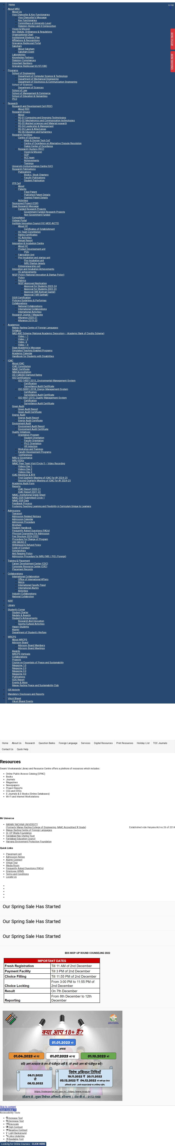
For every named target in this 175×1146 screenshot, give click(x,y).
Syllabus (16, 330)
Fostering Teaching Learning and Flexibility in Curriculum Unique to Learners (51, 506)
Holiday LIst (143, 743)
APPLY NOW (172, 39)
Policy (21, 277)
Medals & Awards (21, 615)
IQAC (10, 360)
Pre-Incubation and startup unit (34, 257)
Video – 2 (23, 339)
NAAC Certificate (21, 369)
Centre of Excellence (29, 137)
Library (11, 605)
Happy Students (20, 626)
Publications (24, 172)
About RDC (24, 109)
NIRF (10, 600)
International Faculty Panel (32, 585)
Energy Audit (18, 414)
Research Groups (21, 112)
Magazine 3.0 (19, 671)
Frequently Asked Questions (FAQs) (31, 530)
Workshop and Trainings (30, 449)
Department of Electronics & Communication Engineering (47, 81)
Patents (22, 189)
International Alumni (28, 588)
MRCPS (12, 636)
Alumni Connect (14, 859)
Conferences (25, 454)
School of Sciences (22, 84)
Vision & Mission (21, 29)
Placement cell (14, 854)
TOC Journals (160, 743)
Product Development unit (31, 249)
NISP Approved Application (32, 283)
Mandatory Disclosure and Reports (26, 694)
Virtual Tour (12, 862)
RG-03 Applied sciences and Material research (42, 123)
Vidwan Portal (19, 220)
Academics (13, 324)
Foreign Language (68, 743)
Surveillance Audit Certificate (39, 386)
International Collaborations (32, 309)
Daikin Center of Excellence (38, 146)
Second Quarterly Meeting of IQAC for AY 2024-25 (44, 480)
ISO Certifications (21, 377)
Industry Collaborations (24, 593)
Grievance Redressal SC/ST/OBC (29, 66)
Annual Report (25, 240)
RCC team (29, 157)
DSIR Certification (21, 297)
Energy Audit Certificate (30, 420)
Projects (16, 659)
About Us (17, 11)
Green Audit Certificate (30, 412)
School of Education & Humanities (29, 96)
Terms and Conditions (17, 874)
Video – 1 (23, 336)
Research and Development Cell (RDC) (32, 106)
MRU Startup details (34, 263)
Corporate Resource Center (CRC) (29, 566)
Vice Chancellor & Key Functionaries (31, 14)
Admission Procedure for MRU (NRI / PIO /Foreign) (39, 556)
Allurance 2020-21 (27, 317)
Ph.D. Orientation (32, 443)
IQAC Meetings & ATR (23, 474)
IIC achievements (27, 271)
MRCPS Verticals (21, 654)
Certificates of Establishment (39, 229)
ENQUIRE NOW (172, 62)
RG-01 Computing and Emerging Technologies (42, 117)
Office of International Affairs (33, 579)
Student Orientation (34, 437)
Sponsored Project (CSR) (25, 203)
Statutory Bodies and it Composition (37, 26)
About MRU (14, 9)
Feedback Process (22, 503)
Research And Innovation (31, 621)
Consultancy (18, 217)
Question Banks (47, 743)
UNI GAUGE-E (19, 542)
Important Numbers (22, 63)
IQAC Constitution (21, 366)
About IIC (23, 226)
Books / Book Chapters (36, 174)
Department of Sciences (31, 87)
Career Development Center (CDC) (30, 563)
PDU (26, 251)
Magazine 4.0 (19, 674)
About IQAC (18, 363)
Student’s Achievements (24, 618)
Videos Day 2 (25, 469)
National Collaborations (30, 306)
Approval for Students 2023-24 (40, 286)
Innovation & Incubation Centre (28, 243)
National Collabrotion (23, 596)
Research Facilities (22, 134)
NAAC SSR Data (20, 500)
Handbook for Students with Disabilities (33, 356)
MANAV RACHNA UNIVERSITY (46, 826)
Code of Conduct (21, 547)
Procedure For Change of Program (30, 539)
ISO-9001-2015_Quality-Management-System (42, 397)
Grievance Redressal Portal (26, 43)
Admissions (14, 510)
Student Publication (34, 180)
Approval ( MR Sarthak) (36, 294)
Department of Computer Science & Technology (43, 76)
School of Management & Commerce (31, 93)
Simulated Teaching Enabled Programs (32, 350)
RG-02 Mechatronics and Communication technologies (46, 120)
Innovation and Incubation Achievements (33, 269)
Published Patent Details (37, 194)
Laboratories (18, 54)
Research (13, 103)
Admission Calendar (22, 519)
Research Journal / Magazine (27, 314)
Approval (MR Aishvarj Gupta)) (39, 291)
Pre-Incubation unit (34, 260)
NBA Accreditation (21, 372)
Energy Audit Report (28, 417)
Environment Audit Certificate (33, 429)
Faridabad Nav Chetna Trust (20, 835)
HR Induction (30, 446)
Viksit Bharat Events (22, 701)
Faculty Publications (34, 177)
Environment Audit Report (31, 426)
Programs (13, 70)
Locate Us (11, 877)
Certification (30, 383)
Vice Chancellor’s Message (32, 17)
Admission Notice (15, 857)
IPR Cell (16, 183)
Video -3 (22, 342)
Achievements (31, 160)
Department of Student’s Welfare (29, 632)
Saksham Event (26, 51)
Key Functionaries (27, 20)
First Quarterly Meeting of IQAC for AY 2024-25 (43, 477)
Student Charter (20, 612)
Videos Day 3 (25, 472)
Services (85, 743)
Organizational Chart (22, 34)
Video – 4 (23, 344)
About (21, 114)
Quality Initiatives (21, 432)
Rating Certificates (27, 234)
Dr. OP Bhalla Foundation (19, 833)
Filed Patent (30, 191)
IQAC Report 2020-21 (29, 489)
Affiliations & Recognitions (26, 40)
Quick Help (22, 749)
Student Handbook (21, 527)
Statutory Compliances (24, 60)
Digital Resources (103, 743)
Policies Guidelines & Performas (29, 300)
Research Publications (24, 169)
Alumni (15, 629)
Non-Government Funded (37, 214)
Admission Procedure (23, 522)
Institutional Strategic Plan (26, 37)
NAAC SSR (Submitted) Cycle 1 (28, 497)
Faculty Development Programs (34, 452)
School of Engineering (23, 73)
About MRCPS (19, 639)
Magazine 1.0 (19, 665)
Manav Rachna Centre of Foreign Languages (35, 327)
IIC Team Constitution (29, 231)
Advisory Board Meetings (31, 648)
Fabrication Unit (26, 254)
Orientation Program (28, 434)
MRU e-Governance (22, 457)
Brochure (16, 525)
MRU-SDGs (18, 460)
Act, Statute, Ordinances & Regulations (32, 31)
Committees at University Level (34, 23)
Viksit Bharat (14, 698)
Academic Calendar (22, 353)
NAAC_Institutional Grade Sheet (28, 494)
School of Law (19, 90)
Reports (16, 486)
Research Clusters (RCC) (31, 149)
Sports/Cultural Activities (31, 623)
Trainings (29, 163)
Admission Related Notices (26, 516)
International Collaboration (25, 576)
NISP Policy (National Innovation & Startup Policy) (38, 274)
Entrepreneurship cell (29, 266)
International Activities (30, 311)
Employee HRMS (15, 871)
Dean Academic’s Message (26, 347)
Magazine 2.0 (19, 668)
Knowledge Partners (23, 57)
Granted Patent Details (36, 197)
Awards (16, 651)
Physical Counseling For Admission (30, 533)
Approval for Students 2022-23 (40, 289)
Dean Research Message (25, 206)
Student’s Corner (16, 609)
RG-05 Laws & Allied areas (32, 129)
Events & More (20, 682)
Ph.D (14, 99)
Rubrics (22, 280)
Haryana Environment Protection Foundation (29, 841)
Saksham (17, 46)
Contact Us (7, 749)
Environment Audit (21, 423)
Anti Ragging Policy (22, 553)
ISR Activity (14, 689)
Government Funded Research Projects (44, 211)
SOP (26, 154)
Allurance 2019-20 (27, 320)
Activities (23, 200)
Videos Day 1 (25, 466)
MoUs (21, 582)
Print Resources (124, 743)
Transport (17, 513)
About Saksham (26, 49)
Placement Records (22, 569)
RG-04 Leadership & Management (35, 126)
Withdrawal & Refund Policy (26, 545)
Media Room (12, 865)
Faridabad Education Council (20, 838)
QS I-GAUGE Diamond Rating (27, 374)
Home (12, 4)
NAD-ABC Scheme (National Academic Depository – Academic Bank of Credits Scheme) (58, 333)
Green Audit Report (28, 409)
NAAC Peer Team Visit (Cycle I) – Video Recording (38, 463)
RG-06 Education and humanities (35, 132)
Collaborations (19, 303)
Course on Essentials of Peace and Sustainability (38, 662)
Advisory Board (20, 642)
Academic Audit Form (23, 483)
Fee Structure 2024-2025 (25, 536)
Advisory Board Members (31, 645)
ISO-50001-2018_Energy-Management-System (43, 389)
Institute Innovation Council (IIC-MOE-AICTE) (35, 223)
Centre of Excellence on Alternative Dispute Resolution (53, 143)
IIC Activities (25, 237)
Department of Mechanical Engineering (38, 79)
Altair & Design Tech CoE (37, 140)
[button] (8, 1109)
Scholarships (19, 550)
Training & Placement (19, 560)
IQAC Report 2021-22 (29, 492)
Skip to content (8, 1106)
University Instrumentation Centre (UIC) (32, 166)
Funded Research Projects (32, 209)
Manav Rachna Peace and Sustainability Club (35, 685)
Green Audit (18, 406)
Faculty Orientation (34, 440)
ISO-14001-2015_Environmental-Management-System (47, 380)
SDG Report (18, 679)
